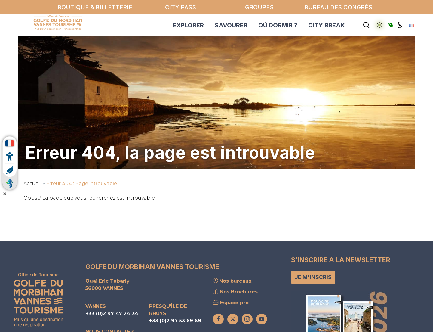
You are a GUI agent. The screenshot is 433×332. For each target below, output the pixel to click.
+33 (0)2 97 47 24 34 (111, 313)
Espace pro (231, 303)
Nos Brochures (235, 292)
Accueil (32, 183)
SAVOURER (231, 25)
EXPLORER (188, 25)
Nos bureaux (232, 281)
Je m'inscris (313, 277)
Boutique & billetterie (94, 7)
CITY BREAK (326, 25)
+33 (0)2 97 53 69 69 (175, 321)
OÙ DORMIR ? (277, 25)
